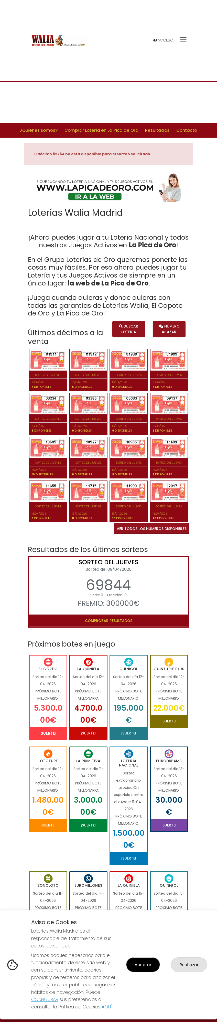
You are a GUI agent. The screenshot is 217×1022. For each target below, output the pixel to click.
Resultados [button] (157, 130)
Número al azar (168, 329)
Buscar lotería (128, 329)
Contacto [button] (186, 130)
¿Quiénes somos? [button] (39, 130)
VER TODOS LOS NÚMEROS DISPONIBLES (152, 528)
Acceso (163, 40)
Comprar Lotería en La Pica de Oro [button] (101, 130)
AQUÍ (107, 1007)
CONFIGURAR (44, 999)
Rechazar (189, 965)
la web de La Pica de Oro (108, 283)
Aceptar (143, 965)
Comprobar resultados (108, 620)
